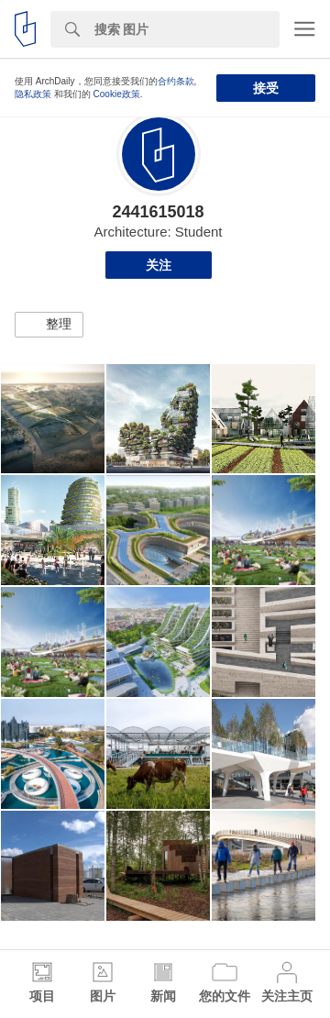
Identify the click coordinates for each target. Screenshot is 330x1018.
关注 (158, 265)
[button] (49, 324)
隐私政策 (33, 94)
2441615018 (158, 212)
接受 (266, 88)
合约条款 (176, 81)
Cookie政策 (117, 94)
